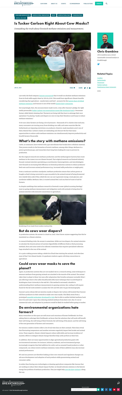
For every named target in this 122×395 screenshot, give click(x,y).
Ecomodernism (75, 3)
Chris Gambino (107, 51)
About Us (54, 3)
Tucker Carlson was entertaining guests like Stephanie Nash (53, 110)
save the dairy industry (73, 369)
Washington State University (106, 87)
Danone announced (46, 96)
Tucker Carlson (102, 85)
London (100, 78)
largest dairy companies (64, 104)
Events (63, 3)
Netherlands (101, 80)
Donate (99, 3)
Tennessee (100, 82)
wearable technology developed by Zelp (40, 297)
